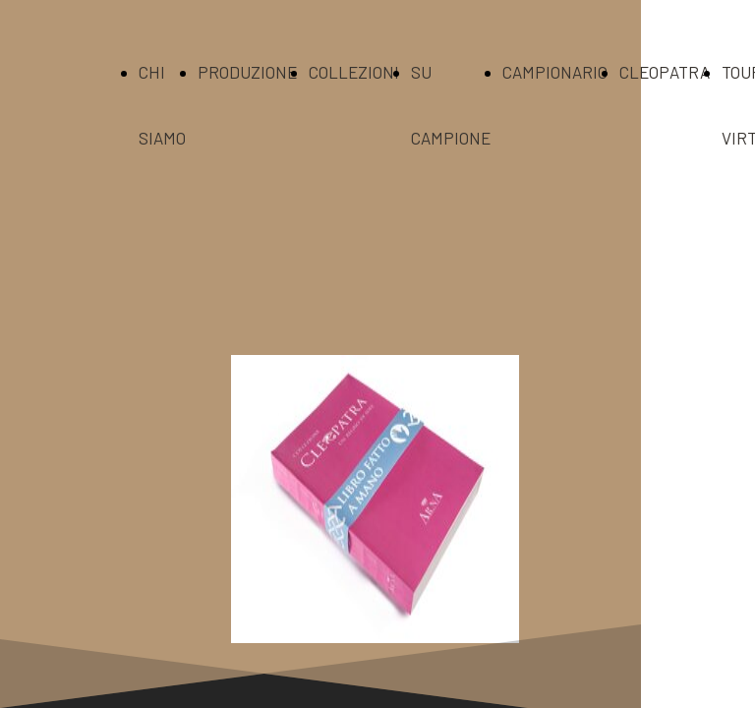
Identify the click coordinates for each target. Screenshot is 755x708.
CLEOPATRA (664, 72)
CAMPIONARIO (555, 72)
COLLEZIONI (354, 72)
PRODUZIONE (247, 72)
